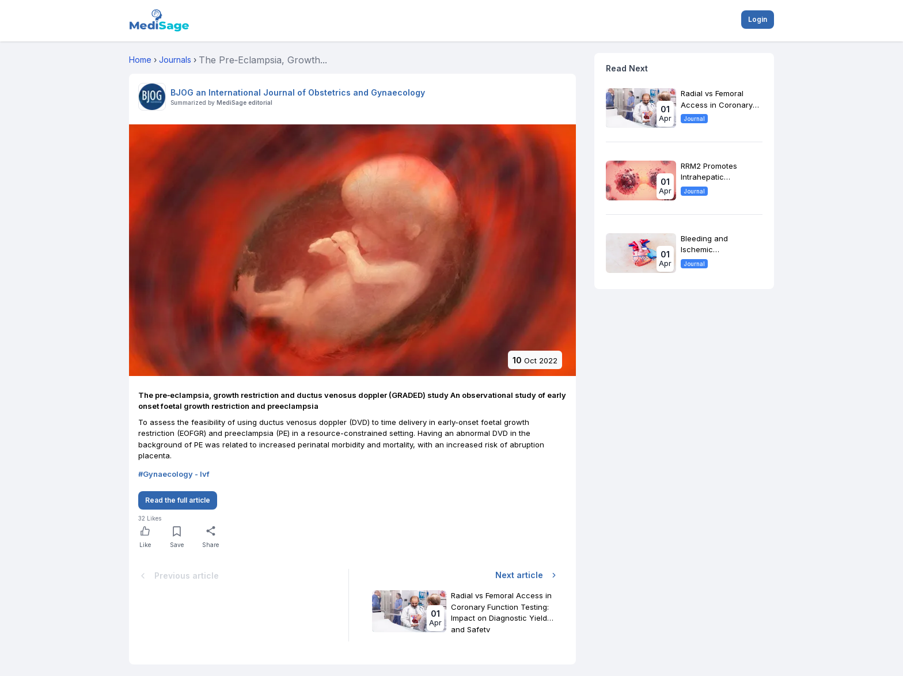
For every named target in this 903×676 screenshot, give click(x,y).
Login (757, 19)
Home (140, 59)
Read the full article (177, 500)
